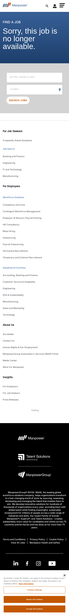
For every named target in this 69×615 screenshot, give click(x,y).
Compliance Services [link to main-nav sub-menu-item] (14, 204)
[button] (62, 5)
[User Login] (55, 7)
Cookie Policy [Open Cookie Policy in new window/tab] (56, 539)
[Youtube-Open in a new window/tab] (52, 563)
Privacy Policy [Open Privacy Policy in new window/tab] (37, 539)
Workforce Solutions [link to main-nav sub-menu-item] (13, 197)
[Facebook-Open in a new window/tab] (27, 563)
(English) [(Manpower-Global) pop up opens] (34, 573)
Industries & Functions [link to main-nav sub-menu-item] (14, 267)
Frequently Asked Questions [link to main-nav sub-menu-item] (17, 140)
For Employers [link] (11, 186)
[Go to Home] (15, 6)
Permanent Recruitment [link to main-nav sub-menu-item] (15, 251)
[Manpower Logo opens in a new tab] (31, 438)
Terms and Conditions (14, 539)
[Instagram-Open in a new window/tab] (38, 563)
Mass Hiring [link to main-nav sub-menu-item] (9, 231)
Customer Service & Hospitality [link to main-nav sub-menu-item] (19, 281)
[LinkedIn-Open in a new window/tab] (15, 563)
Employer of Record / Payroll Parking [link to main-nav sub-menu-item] (22, 218)
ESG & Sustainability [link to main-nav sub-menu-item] (13, 295)
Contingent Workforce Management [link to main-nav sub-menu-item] (21, 211)
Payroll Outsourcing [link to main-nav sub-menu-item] (13, 244)
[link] (34, 563)
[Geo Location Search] (60, 90)
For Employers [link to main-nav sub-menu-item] (10, 386)
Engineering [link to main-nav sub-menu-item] (9, 163)
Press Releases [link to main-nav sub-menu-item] (11, 399)
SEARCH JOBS (18, 100)
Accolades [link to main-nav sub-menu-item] (8, 334)
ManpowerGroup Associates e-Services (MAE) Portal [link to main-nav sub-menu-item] (30, 353)
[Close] (65, 578)
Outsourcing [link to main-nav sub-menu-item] (9, 237)
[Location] (34, 90)
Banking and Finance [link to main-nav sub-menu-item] (13, 156)
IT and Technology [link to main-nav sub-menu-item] (12, 169)
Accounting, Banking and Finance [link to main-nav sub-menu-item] (20, 275)
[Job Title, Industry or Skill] (34, 77)
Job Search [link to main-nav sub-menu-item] (9, 148)
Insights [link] (8, 377)
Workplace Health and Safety (44, 542)
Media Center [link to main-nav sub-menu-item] (10, 360)
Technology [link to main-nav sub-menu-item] (9, 314)
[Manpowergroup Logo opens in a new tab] (34, 475)
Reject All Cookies (34, 602)
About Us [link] (8, 324)
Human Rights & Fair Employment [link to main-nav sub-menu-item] (20, 347)
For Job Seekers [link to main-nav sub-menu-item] (11, 393)
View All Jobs (18, 542)
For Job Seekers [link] (12, 131)
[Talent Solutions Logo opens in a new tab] (34, 457)
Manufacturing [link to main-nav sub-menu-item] (10, 176)
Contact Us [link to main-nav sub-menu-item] (8, 340)
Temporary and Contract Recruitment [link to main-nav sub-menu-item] (22, 257)
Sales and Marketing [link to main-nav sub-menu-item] (13, 308)
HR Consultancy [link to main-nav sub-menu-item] (11, 224)
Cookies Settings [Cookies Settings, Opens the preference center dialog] (34, 593)
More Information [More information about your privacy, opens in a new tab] (26, 586)
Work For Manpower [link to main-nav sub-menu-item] (13, 367)
